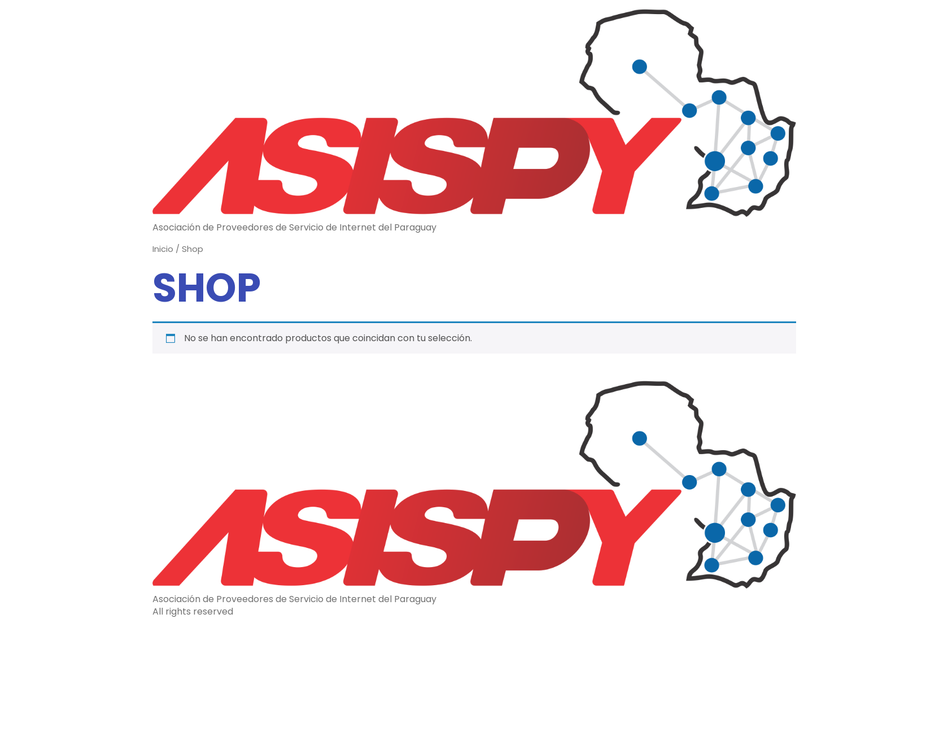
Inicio (162, 249)
